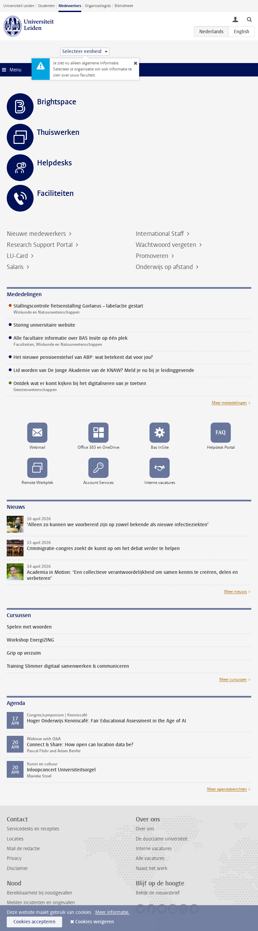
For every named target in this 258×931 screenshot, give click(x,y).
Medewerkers (69, 5)
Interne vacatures (154, 848)
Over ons (145, 829)
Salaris (16, 267)
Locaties (15, 839)
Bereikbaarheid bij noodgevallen (39, 893)
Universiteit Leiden (18, 5)
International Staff (160, 234)
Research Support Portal (40, 245)
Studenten (46, 5)
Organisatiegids (98, 5)
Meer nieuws (235, 591)
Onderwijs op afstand (165, 267)
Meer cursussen (233, 679)
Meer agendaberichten (227, 789)
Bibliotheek (124, 5)
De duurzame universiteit (161, 839)
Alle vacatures (150, 858)
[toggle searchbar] (249, 19)
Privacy (14, 858)
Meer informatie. (112, 912)
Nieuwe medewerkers (37, 234)
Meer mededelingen (229, 402)
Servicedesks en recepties (33, 829)
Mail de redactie (23, 848)
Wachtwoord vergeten (167, 245)
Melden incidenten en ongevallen (41, 902)
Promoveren (153, 256)
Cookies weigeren (94, 922)
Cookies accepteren (34, 922)
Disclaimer (17, 868)
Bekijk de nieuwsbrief (158, 893)
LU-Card (18, 256)
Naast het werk (151, 868)
